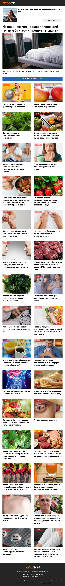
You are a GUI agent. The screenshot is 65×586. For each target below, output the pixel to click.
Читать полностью (32, 79)
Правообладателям (46, 583)
